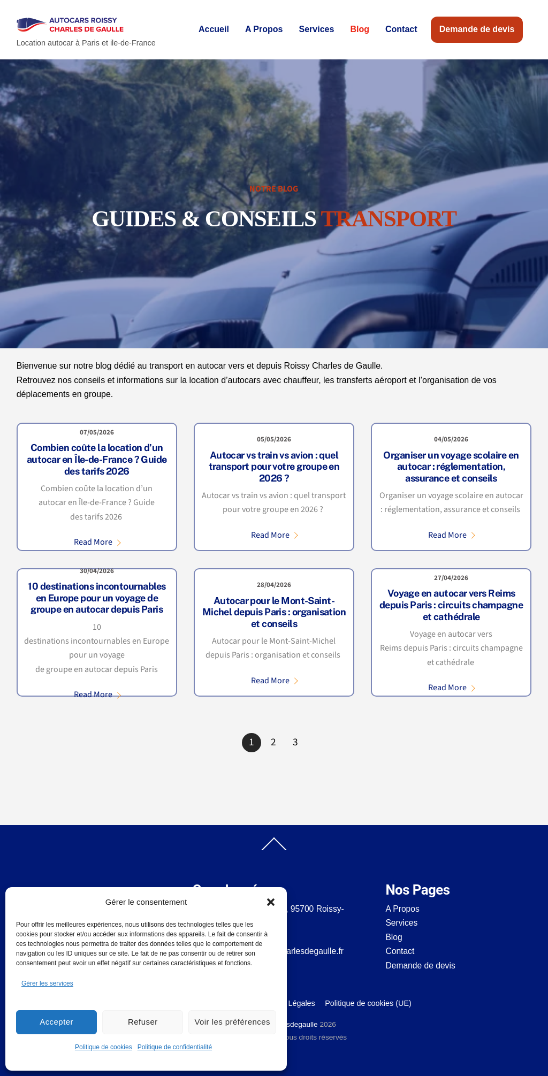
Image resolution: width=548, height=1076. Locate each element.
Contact (401, 29)
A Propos (264, 29)
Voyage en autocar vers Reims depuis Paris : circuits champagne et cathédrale (451, 604)
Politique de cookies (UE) (368, 1003)
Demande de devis (477, 29)
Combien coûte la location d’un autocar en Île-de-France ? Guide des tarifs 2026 (97, 459)
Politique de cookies (103, 1047)
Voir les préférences (232, 1021)
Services (316, 29)
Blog (359, 29)
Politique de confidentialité (175, 1047)
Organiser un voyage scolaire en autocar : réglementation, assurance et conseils (451, 466)
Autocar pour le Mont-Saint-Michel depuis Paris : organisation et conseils (274, 612)
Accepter (56, 1021)
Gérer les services (47, 983)
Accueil (214, 29)
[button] (270, 902)
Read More (93, 542)
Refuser (143, 1021)
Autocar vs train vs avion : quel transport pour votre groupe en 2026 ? (274, 466)
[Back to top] (274, 850)
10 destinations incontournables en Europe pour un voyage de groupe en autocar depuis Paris (96, 598)
